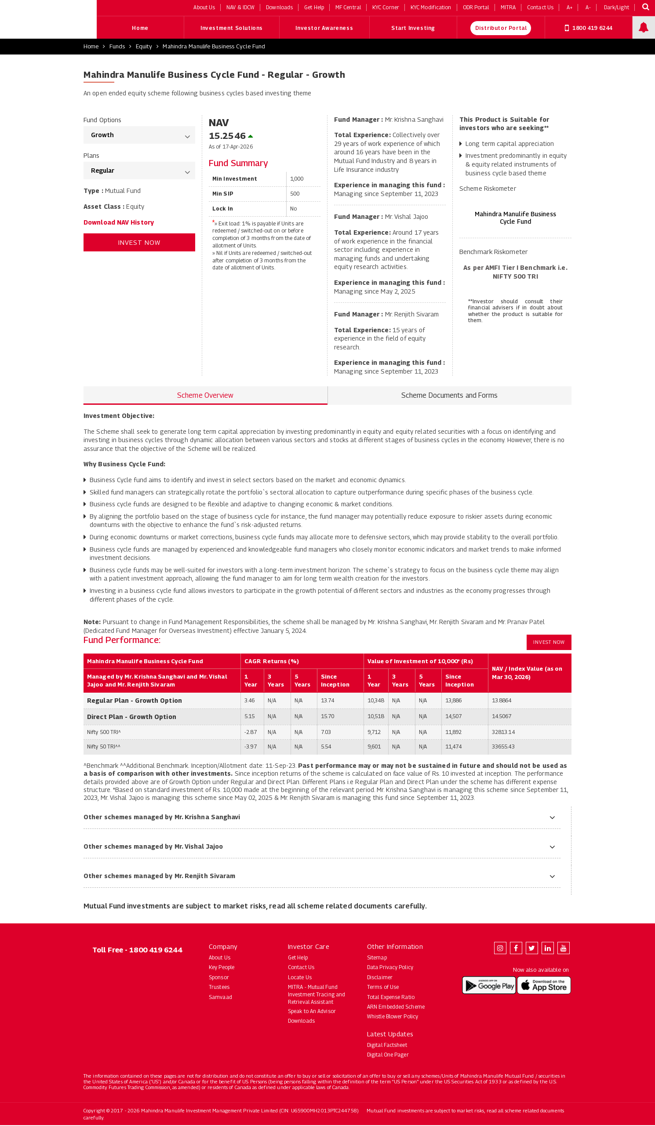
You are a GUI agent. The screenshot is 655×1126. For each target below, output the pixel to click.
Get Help (298, 958)
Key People (221, 968)
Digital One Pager (388, 1055)
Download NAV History (119, 222)
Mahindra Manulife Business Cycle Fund (214, 47)
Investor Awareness (324, 28)
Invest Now (139, 243)
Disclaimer (380, 977)
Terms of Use (383, 987)
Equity (144, 47)
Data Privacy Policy (390, 968)
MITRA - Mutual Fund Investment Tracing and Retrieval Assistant (316, 995)
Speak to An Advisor (312, 1011)
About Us (219, 958)
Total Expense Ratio (391, 997)
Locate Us (300, 977)
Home (140, 28)
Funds (117, 47)
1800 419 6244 (588, 28)
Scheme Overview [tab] (205, 396)
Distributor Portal (501, 28)
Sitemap (377, 958)
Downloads (301, 1021)
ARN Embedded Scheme (396, 1007)
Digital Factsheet (387, 1045)
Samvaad (220, 997)
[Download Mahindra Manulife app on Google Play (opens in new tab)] (489, 986)
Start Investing (413, 28)
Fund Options (102, 120)
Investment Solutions (231, 28)
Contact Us (301, 968)
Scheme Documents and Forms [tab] (449, 396)
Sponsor (219, 977)
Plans (92, 156)
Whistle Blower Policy (392, 1017)
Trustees (219, 987)
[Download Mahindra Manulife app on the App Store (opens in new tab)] (544, 986)
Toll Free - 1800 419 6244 (137, 951)
